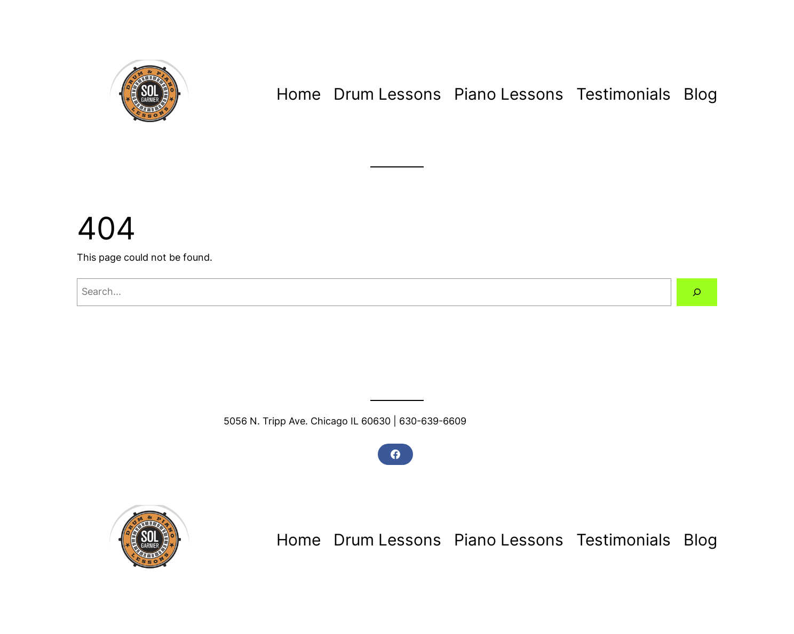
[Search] (697, 292)
